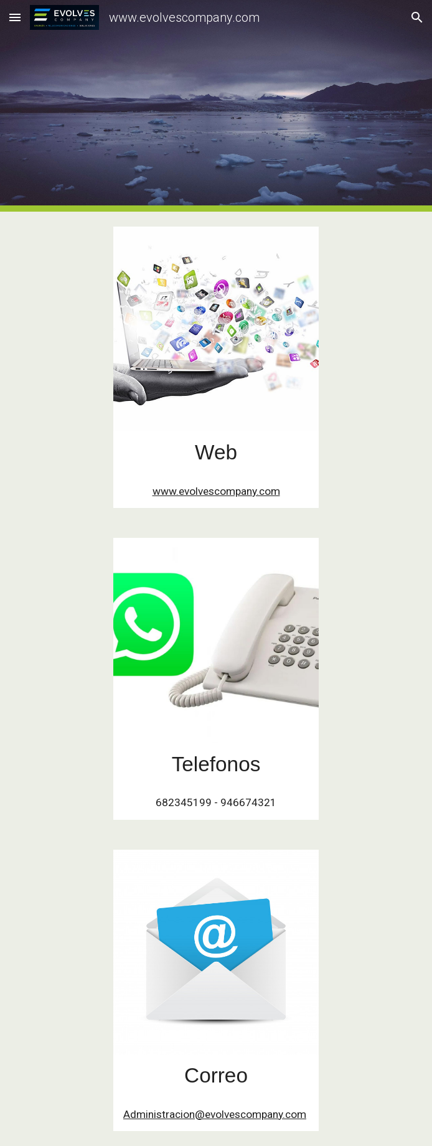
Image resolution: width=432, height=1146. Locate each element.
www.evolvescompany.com (216, 491)
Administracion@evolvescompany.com (214, 1114)
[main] (215, 452)
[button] (15, 17)
